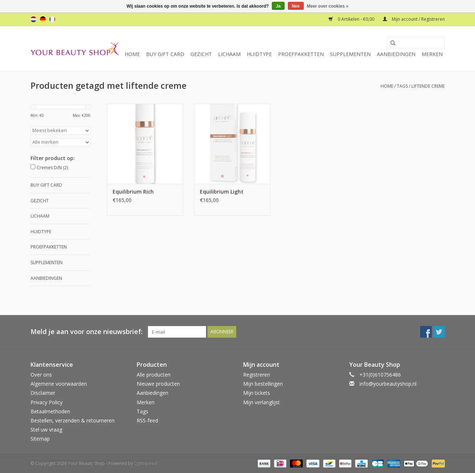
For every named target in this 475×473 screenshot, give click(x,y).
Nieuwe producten (158, 383)
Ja (278, 6)
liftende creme (428, 86)
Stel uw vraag (46, 429)
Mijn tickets (256, 392)
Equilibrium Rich (133, 191)
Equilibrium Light (221, 191)
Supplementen (350, 54)
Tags (402, 86)
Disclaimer (43, 392)
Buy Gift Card (165, 54)
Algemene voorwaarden (59, 383)
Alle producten (153, 374)
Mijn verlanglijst (261, 402)
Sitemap (40, 438)
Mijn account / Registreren (414, 19)
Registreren (256, 374)
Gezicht (201, 54)
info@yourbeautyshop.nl (387, 383)
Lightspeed (145, 463)
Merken (432, 54)
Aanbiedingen (396, 54)
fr (52, 19)
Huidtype (259, 54)
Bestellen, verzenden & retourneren (72, 420)
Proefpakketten (301, 54)
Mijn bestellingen (263, 383)
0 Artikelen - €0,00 (352, 19)
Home (132, 54)
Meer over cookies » (328, 6)
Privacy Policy (47, 402)
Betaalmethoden (50, 411)
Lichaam (229, 54)
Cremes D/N (52, 167)
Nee (296, 6)
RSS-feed (147, 420)
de (43, 19)
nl (33, 19)
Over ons (41, 374)
